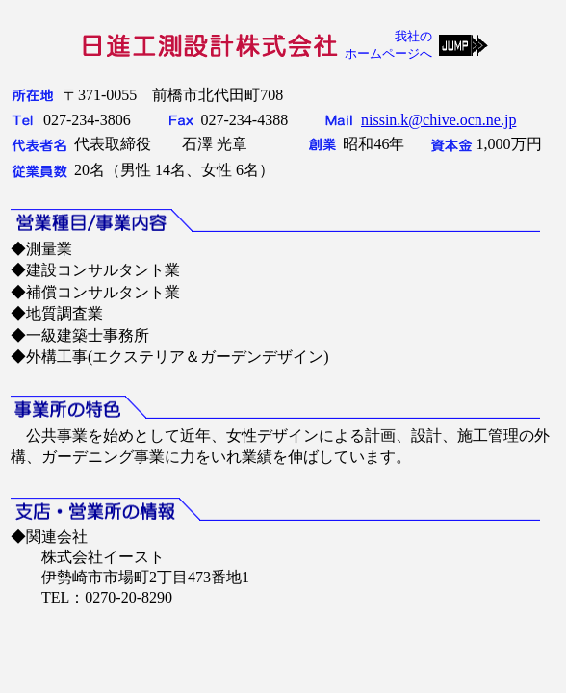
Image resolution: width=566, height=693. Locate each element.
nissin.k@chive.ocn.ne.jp (438, 120)
